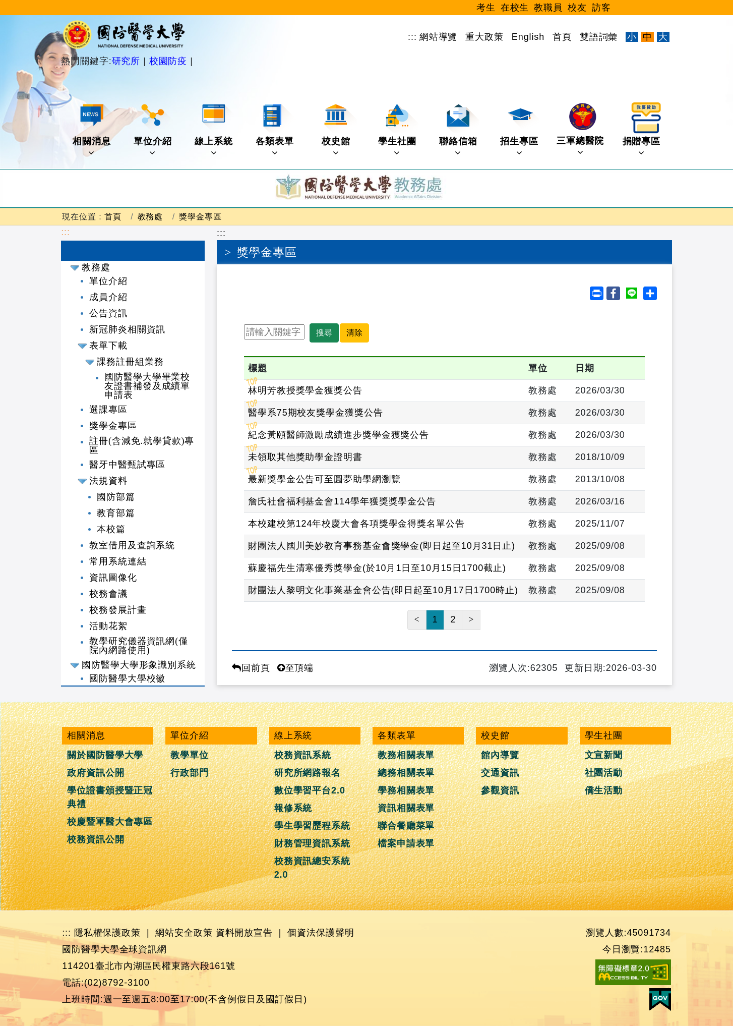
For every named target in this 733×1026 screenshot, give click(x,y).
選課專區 (108, 410)
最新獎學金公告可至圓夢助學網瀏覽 (324, 479)
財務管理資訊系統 (312, 843)
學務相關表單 (406, 790)
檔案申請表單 (406, 843)
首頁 (562, 37)
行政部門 (189, 773)
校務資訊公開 (95, 839)
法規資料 (108, 481)
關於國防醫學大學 (105, 755)
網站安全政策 (183, 933)
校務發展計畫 (117, 610)
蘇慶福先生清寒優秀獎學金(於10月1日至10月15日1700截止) (377, 568)
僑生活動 (604, 790)
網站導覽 (438, 37)
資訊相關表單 (406, 808)
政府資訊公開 (95, 773)
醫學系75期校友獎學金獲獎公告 (315, 413)
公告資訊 (108, 313)
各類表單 (275, 129)
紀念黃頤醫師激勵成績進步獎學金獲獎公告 (338, 435)
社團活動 (604, 773)
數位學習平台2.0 (309, 790)
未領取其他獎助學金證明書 (305, 457)
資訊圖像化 (113, 578)
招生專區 (520, 129)
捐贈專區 (642, 129)
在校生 (515, 8)
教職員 (548, 8)
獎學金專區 (200, 216)
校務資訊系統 (302, 755)
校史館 (339, 129)
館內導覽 (500, 755)
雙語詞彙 (599, 37)
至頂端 (295, 668)
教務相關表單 (406, 755)
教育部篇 (116, 513)
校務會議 (108, 594)
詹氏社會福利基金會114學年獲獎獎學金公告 (342, 501)
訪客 (601, 8)
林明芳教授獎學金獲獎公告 (305, 390)
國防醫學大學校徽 (127, 678)
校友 (577, 8)
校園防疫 (168, 61)
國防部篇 (116, 497)
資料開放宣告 (244, 933)
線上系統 (214, 129)
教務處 (150, 216)
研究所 (128, 61)
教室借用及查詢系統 (132, 545)
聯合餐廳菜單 (406, 826)
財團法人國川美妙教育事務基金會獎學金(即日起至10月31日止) (381, 546)
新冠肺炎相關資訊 (127, 329)
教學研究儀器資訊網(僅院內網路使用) (138, 645)
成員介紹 (108, 297)
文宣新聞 (604, 755)
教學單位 (189, 755)
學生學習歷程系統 (312, 826)
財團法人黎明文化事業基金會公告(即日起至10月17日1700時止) (383, 590)
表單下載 (108, 345)
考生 (486, 8)
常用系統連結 (117, 561)
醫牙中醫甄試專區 (127, 465)
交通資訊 (500, 773)
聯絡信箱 (459, 129)
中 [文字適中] (647, 37)
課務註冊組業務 (130, 362)
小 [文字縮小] (632, 37)
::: (412, 37)
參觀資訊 (500, 790)
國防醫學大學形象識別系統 (139, 665)
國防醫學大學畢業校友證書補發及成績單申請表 (147, 386)
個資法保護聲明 (320, 933)
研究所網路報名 (307, 773)
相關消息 (92, 129)
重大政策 (484, 37)
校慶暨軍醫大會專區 (110, 822)
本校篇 (111, 529)
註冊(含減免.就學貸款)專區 (141, 445)
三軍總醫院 (580, 129)
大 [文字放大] (663, 37)
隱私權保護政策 (107, 933)
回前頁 (251, 668)
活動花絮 (108, 626)
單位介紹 (153, 129)
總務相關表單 (406, 773)
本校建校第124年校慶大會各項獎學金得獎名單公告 (356, 524)
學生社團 (398, 129)
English (528, 37)
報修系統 (293, 808)
